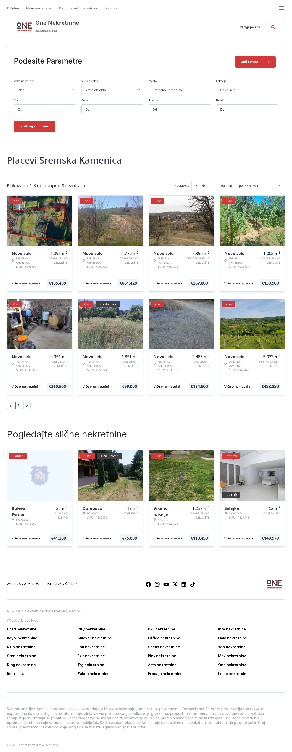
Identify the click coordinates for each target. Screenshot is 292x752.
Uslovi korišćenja (62, 582)
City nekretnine (91, 627)
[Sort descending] (203, 184)
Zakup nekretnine (93, 671)
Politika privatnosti (24, 582)
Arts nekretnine (162, 662)
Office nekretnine (164, 636)
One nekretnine (232, 662)
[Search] (273, 27)
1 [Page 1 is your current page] (19, 403)
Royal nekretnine (22, 636)
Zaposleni (113, 8)
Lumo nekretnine (233, 671)
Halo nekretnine (232, 636)
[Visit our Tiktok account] (193, 582)
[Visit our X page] (175, 582)
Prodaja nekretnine (165, 671)
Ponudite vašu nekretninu (78, 8)
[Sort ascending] (195, 184)
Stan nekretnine (21, 653)
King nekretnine (21, 662)
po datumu (248, 183)
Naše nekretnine (39, 8)
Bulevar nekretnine (94, 636)
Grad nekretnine (21, 627)
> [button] (27, 403)
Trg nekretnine (90, 662)
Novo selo (228, 88)
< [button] (10, 403)
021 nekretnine (161, 627)
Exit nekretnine (91, 653)
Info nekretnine (232, 627)
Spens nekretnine (164, 645)
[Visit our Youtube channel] (166, 582)
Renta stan (17, 671)
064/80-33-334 (46, 31)
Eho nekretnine (91, 645)
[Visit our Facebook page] (148, 582)
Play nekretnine (162, 653)
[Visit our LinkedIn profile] (184, 582)
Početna (13, 8)
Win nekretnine (232, 645)
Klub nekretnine (21, 645)
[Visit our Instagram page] (157, 582)
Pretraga (34, 124)
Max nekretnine (232, 653)
